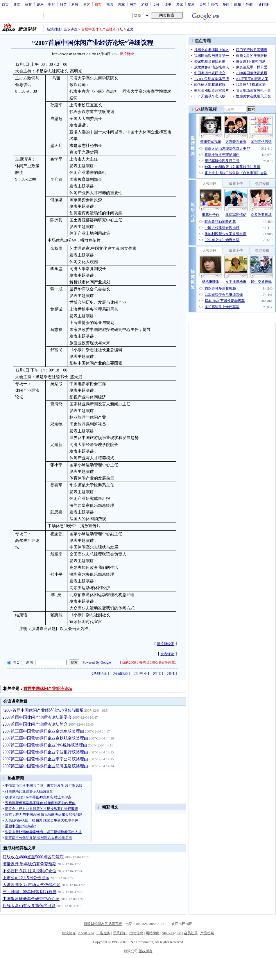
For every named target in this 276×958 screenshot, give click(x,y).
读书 (167, 4)
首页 (5, 4)
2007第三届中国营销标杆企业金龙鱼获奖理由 (43, 731)
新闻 (16, 4)
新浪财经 (54, 29)
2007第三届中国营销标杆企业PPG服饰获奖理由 (45, 745)
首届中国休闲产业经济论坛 (102, 29)
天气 (202, 4)
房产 (133, 4)
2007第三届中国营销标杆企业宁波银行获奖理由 (45, 752)
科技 (74, 4)
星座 (191, 4)
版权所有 (146, 951)
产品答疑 (207, 933)
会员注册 (191, 933)
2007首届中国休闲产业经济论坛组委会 (37, 717)
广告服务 (103, 933)
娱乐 (40, 4)
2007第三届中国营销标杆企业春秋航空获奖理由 (45, 738)
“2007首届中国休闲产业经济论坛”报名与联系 (43, 710)
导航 (249, 4)
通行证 (263, 4)
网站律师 (152, 933)
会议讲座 (71, 29)
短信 (214, 4)
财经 (51, 4)
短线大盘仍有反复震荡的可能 (29, 906)
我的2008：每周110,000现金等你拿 (148, 662)
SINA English (171, 933)
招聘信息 (136, 933)
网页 (16, 662)
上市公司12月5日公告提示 (26, 878)
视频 (109, 4)
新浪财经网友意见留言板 (103, 924)
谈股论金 (100, 673)
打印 (157, 673)
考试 (179, 4)
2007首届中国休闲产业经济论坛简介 (35, 724)
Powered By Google (97, 662)
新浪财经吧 (165, 644)
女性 (156, 4)
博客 (86, 4)
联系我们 (120, 933)
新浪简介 (69, 933)
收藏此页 (121, 673)
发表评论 (167, 654)
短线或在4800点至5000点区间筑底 (33, 857)
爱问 (226, 4)
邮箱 (237, 4)
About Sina (86, 933)
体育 (28, 4)
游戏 (144, 4)
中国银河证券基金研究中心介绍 (31, 899)
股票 (63, 4)
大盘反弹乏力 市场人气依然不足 (32, 885)
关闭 (171, 673)
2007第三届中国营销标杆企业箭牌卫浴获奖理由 (45, 766)
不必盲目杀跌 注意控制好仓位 (30, 871)
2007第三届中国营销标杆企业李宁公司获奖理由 (45, 759)
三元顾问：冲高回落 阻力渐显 (30, 892)
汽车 (121, 4)
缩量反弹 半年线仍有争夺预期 (30, 864)
